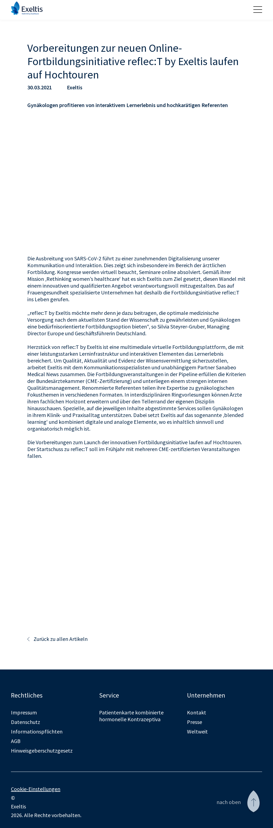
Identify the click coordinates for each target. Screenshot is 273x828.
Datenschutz (25, 721)
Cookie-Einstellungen (35, 788)
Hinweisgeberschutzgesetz (42, 750)
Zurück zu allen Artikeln (57, 638)
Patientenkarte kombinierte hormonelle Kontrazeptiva (131, 715)
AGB (15, 740)
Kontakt (196, 711)
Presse (194, 721)
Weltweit (197, 730)
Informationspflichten (37, 730)
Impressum (24, 711)
